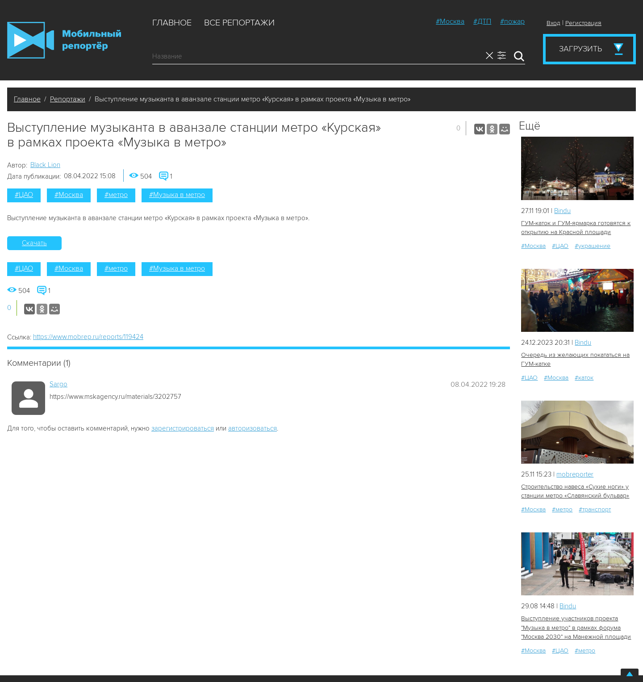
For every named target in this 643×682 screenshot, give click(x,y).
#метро (116, 194)
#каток (584, 377)
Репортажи (67, 99)
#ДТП (482, 21)
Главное (172, 22)
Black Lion (45, 165)
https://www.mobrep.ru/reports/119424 (88, 337)
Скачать (34, 243)
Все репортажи (239, 22)
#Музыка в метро (177, 194)
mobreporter (575, 474)
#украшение (592, 246)
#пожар (512, 21)
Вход (553, 23)
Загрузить (580, 49)
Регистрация (583, 23)
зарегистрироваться (182, 428)
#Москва (450, 21)
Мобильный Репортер (64, 40)
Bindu (562, 211)
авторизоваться (252, 428)
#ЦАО (24, 194)
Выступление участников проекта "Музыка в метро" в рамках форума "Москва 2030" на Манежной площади (576, 627)
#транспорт (595, 509)
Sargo (58, 384)
